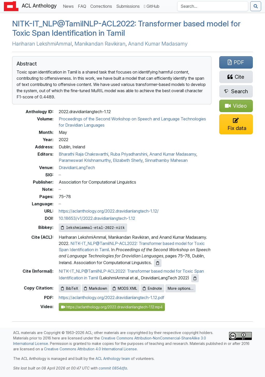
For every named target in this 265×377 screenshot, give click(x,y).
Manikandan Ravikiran (100, 44)
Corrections (102, 6)
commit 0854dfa (113, 368)
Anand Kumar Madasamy (158, 44)
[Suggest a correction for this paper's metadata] (236, 124)
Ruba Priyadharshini (128, 154)
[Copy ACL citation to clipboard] (157, 263)
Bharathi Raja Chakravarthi (83, 154)
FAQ (83, 6)
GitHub (151, 6)
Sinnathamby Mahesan (166, 160)
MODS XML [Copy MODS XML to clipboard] (125, 288)
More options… (180, 288)
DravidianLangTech (77, 167)
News (69, 6)
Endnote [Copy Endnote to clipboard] (152, 288)
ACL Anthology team (112, 358)
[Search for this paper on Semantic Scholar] (236, 91)
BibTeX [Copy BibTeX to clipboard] (69, 288)
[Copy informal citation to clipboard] (195, 278)
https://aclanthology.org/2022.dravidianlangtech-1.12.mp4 (112, 307)
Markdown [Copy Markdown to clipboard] (95, 288)
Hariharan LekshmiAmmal (42, 44)
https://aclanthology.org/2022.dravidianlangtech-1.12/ (109, 211)
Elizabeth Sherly (128, 160)
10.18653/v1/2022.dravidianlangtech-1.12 (97, 218)
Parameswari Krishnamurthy (85, 160)
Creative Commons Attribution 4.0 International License (90, 349)
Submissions (129, 6)
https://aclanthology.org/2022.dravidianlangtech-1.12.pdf (111, 297)
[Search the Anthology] (212, 6)
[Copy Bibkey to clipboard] (93, 227)
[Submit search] (255, 6)
